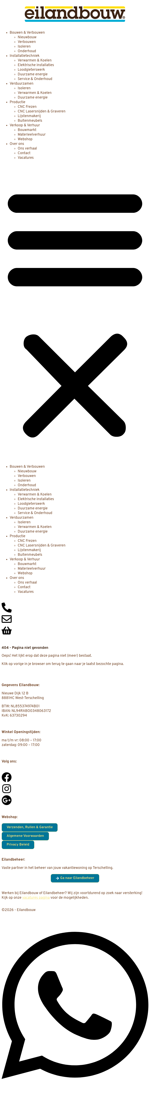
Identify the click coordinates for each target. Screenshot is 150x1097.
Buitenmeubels (30, 120)
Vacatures (26, 158)
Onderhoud (27, 51)
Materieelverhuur (32, 134)
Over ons (17, 144)
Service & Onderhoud (35, 79)
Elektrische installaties (36, 65)
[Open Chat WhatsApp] (75, 1088)
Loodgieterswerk (31, 70)
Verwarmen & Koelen (35, 60)
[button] (75, 312)
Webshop (25, 139)
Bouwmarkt (27, 130)
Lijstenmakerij (29, 116)
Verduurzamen (21, 83)
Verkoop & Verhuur (25, 125)
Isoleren (24, 46)
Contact (24, 153)
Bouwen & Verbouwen (27, 32)
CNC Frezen (27, 107)
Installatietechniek (25, 56)
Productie (17, 102)
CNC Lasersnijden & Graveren (42, 111)
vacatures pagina (36, 897)
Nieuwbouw (27, 37)
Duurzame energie (33, 74)
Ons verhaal (27, 148)
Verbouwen (27, 42)
